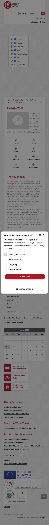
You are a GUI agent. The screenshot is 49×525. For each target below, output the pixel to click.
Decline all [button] (24, 283)
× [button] (44, 235)
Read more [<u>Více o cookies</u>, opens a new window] (8, 248)
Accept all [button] (25, 277)
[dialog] (24, 262)
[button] (24, 289)
